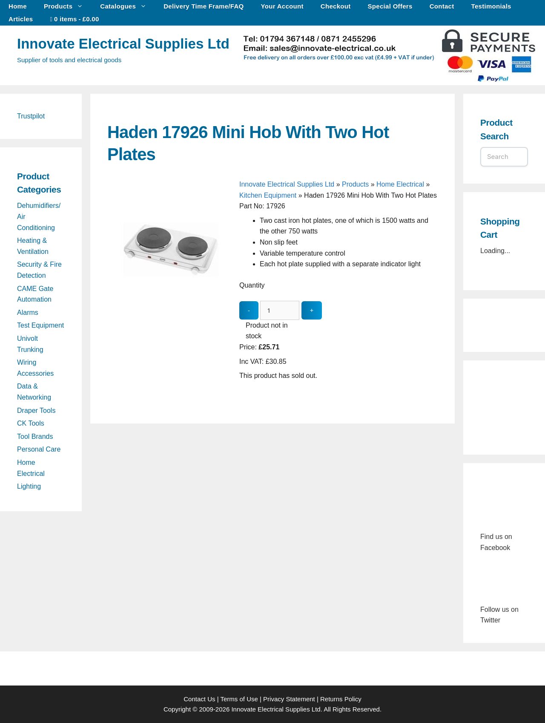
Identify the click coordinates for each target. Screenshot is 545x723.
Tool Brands (35, 436)
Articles (21, 19)
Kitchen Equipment (267, 195)
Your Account (282, 6)
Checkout (336, 6)
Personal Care (38, 449)
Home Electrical (400, 184)
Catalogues (127, 6)
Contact (442, 6)
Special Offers (390, 6)
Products (68, 6)
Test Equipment (40, 325)
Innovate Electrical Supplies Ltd (123, 44)
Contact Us (199, 699)
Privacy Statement (289, 699)
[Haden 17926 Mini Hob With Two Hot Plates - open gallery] (171, 311)
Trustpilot (31, 116)
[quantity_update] (279, 310)
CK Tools (30, 423)
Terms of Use (239, 699)
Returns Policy (340, 699)
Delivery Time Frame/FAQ (204, 6)
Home (18, 6)
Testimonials (491, 6)
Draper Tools (36, 410)
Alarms (27, 312)
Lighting (29, 486)
